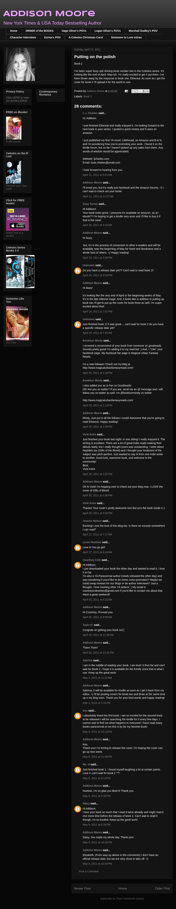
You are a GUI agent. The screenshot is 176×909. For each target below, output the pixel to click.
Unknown (89, 265)
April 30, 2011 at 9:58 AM (97, 617)
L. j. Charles (90, 113)
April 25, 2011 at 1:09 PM (97, 372)
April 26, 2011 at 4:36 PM (97, 495)
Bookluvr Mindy (93, 340)
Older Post (162, 888)
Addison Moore (49, 14)
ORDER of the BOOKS (40, 30)
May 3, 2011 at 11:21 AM (97, 677)
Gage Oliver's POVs (74, 30)
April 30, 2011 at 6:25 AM (97, 599)
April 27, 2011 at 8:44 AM (97, 552)
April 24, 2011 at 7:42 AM (97, 332)
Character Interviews (23, 37)
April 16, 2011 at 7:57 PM (97, 311)
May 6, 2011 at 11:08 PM (97, 756)
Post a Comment (89, 871)
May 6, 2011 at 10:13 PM (97, 731)
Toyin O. (88, 624)
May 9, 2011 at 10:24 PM (97, 863)
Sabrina (87, 660)
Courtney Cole (92, 559)
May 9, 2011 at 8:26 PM (97, 824)
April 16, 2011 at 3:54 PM (97, 275)
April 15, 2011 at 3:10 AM (97, 225)
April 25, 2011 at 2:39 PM (97, 426)
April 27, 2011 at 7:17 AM (97, 534)
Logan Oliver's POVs (108, 30)
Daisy (86, 803)
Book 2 (87, 96)
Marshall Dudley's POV (143, 30)
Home (13, 30)
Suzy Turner (90, 203)
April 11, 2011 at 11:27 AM (98, 196)
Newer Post (82, 888)
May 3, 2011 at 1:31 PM (97, 702)
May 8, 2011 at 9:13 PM (97, 778)
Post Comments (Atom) (130, 898)
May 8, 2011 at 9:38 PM (97, 795)
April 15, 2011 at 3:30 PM (97, 257)
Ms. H (86, 764)
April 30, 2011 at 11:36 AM (98, 634)
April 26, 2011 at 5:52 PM (97, 513)
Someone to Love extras (126, 37)
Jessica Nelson (92, 520)
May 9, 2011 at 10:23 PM (97, 842)
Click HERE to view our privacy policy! (17, 99)
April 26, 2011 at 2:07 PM (97, 474)
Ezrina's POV (52, 37)
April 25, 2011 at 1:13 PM (97, 405)
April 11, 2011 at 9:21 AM (97, 174)
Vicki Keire (89, 434)
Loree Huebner (92, 542)
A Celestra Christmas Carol (86, 37)
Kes (85, 710)
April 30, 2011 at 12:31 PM (98, 652)
